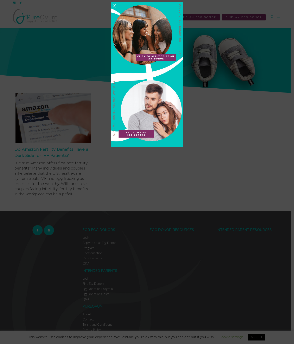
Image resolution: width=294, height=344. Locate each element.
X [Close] (114, 6)
